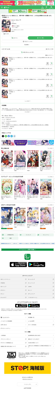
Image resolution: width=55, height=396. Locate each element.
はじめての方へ (5, 317)
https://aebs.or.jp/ (22, 357)
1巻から (46, 55)
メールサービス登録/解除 (6, 321)
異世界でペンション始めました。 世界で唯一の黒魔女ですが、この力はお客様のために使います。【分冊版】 (27, 124)
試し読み (7, 33)
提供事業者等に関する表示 (34, 335)
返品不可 (12, 31)
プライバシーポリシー (6, 339)
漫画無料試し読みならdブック (6, 243)
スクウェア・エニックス (10, 117)
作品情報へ (26, 44)
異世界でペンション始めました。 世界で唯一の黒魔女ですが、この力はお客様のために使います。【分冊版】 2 (31, 69)
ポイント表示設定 (32, 324)
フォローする (20, 20)
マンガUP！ (8, 122)
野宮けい (17, 20)
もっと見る (50, 148)
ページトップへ (27, 384)
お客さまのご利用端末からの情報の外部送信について (39, 346)
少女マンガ (8, 119)
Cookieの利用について (33, 342)
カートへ (16, 38)
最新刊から (51, 55)
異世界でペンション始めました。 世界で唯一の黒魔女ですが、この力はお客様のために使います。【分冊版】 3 (31, 80)
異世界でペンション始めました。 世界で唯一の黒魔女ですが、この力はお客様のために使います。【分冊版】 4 (31, 91)
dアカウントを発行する (27, 377)
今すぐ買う (41, 38)
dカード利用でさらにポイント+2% (17, 29)
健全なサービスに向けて (33, 339)
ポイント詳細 (14, 27)
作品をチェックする (28, 41)
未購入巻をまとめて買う (28, 52)
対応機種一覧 (31, 317)
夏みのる (13, 20)
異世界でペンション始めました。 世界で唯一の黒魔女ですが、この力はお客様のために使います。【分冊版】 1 (31, 58)
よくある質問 (31, 321)
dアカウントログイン (5, 328)
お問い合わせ (4, 324)
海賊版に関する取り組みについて (8, 346)
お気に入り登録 (50, 49)
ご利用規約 (3, 335)
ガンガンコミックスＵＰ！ (11, 121)
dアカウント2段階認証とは (7, 342)
